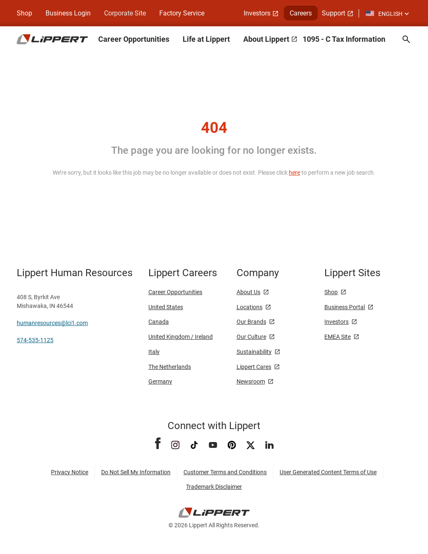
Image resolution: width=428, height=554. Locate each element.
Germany (160, 381)
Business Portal (344, 307)
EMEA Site (337, 336)
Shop (24, 13)
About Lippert (266, 39)
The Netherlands (169, 366)
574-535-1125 (35, 340)
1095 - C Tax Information (344, 39)
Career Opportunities (133, 39)
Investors (257, 13)
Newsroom (251, 381)
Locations (249, 307)
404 (214, 128)
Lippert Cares (254, 366)
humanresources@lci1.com (52, 323)
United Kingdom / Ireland (180, 336)
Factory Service (181, 13)
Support (333, 13)
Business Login (68, 13)
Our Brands (251, 321)
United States (165, 307)
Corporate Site (125, 13)
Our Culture (251, 336)
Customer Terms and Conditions (225, 472)
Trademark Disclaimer (214, 486)
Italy (154, 351)
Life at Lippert (206, 39)
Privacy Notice (69, 472)
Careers (301, 13)
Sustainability (254, 351)
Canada (158, 321)
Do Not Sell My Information (136, 472)
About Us (248, 292)
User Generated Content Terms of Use (328, 472)
